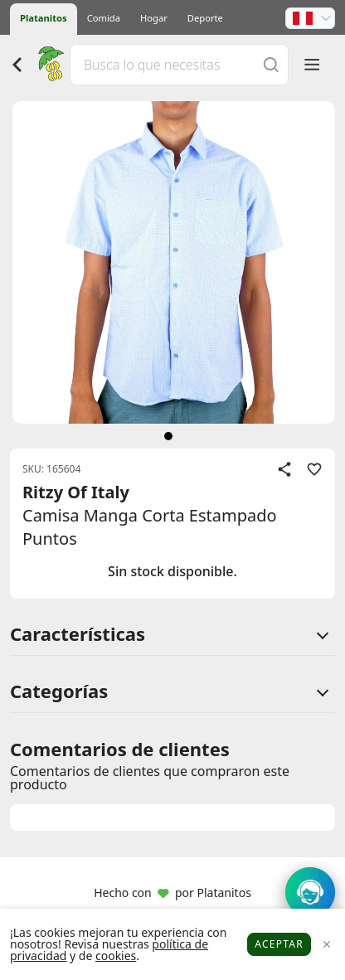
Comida (103, 18)
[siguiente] (168, 436)
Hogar (154, 18)
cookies (115, 955)
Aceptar (279, 944)
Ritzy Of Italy (75, 492)
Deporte (205, 18)
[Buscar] (271, 64)
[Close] (326, 944)
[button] (310, 18)
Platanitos (43, 18)
